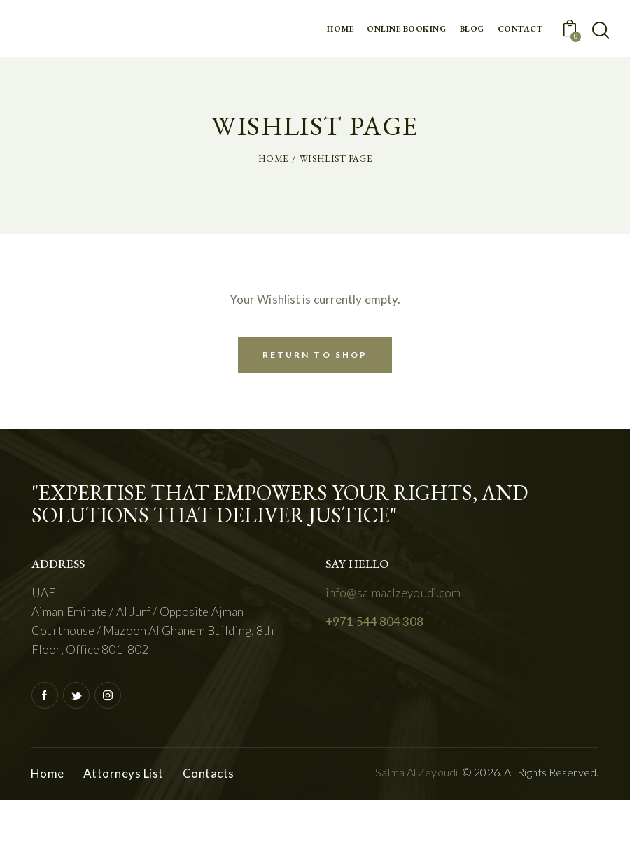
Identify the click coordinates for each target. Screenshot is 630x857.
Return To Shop (315, 354)
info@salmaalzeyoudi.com (393, 592)
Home (273, 159)
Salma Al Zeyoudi (416, 772)
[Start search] (600, 30)
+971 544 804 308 (375, 621)
